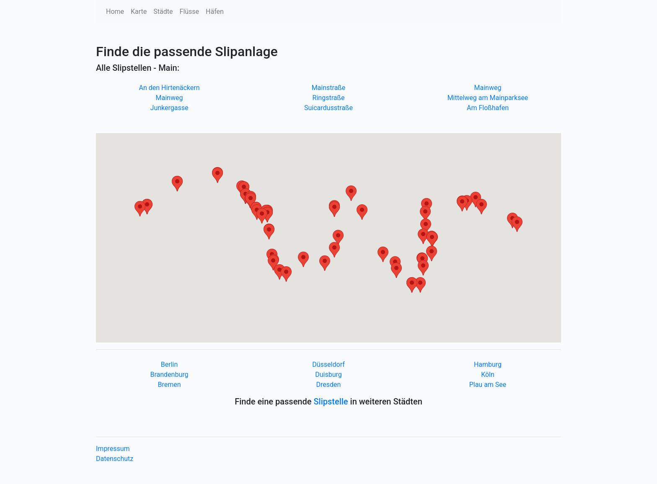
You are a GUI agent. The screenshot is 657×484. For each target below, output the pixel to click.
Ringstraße (329, 98)
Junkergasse (169, 108)
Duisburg (328, 374)
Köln (487, 374)
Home (115, 11)
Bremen (169, 385)
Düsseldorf (328, 364)
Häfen (215, 11)
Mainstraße (329, 88)
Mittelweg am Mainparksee (487, 98)
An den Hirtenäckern (169, 88)
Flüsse (189, 11)
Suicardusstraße (328, 108)
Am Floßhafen (488, 108)
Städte (163, 11)
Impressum (113, 449)
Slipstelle (330, 401)
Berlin (169, 364)
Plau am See (488, 385)
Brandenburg (169, 374)
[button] (324, 263)
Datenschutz (114, 459)
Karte (139, 11)
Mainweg (169, 98)
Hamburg (488, 364)
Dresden (328, 385)
